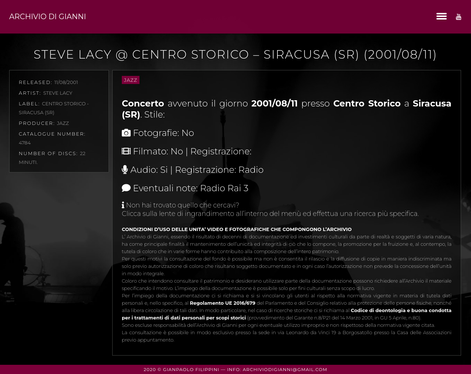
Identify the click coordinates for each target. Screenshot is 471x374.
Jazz (130, 80)
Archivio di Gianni (47, 16)
